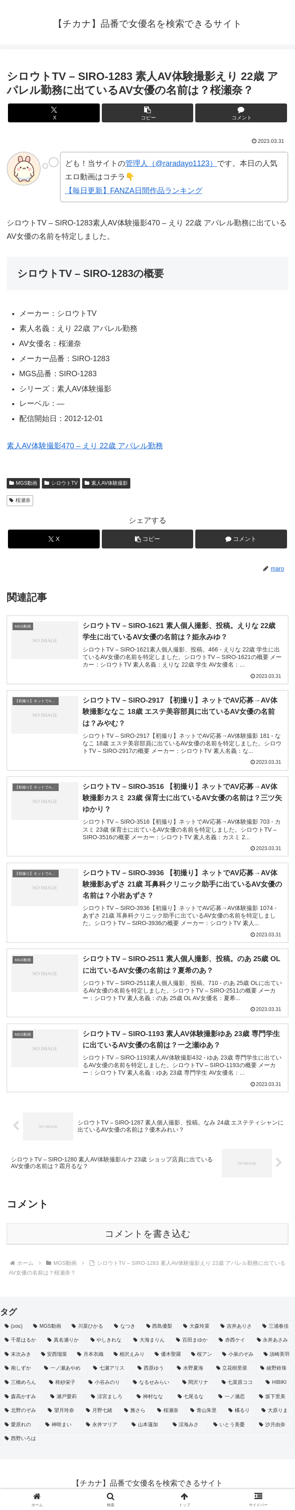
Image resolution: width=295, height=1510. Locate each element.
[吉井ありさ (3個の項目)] (237, 1328)
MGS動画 (23, 483)
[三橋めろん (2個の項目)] (22, 1385)
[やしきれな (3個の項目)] (107, 1343)
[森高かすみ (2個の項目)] (23, 1399)
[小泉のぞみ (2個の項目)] (238, 1357)
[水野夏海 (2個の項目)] (192, 1371)
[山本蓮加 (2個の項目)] (147, 1427)
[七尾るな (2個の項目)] (193, 1399)
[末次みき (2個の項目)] (18, 1357)
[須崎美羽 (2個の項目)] (277, 1357)
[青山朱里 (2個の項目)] (204, 1413)
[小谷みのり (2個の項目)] (106, 1385)
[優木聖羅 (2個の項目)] (168, 1357)
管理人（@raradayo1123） (171, 163)
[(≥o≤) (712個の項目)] (14, 1328)
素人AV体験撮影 (106, 483)
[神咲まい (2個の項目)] (60, 1427)
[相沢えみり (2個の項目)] (130, 1357)
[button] (147, 112)
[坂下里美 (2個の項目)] (274, 1399)
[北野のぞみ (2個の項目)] (21, 1413)
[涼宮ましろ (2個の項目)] (109, 1399)
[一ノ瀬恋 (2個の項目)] (234, 1399)
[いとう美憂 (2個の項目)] (232, 1427)
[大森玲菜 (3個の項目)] (197, 1328)
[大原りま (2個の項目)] (276, 1413)
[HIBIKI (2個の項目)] (278, 1385)
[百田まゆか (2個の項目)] (192, 1343)
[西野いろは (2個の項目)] (147, 1441)
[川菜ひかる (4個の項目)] (88, 1328)
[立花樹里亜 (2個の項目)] (233, 1371)
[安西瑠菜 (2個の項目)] (54, 1357)
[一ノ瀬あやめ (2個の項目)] (64, 1371)
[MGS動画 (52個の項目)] (47, 1328)
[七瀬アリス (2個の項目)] (110, 1371)
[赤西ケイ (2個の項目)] (233, 1343)
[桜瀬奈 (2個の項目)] (169, 1413)
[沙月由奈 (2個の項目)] (274, 1427)
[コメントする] (241, 112)
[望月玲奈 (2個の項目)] (62, 1413)
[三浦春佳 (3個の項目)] (276, 1328)
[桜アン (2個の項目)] (202, 1357)
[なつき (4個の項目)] (125, 1328)
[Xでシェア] (53, 112)
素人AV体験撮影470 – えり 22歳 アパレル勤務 (85, 446)
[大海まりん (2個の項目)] (150, 1343)
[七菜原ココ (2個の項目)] (239, 1385)
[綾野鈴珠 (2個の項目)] (275, 1371)
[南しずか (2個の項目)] (20, 1371)
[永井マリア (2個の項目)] (104, 1427)
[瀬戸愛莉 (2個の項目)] (66, 1399)
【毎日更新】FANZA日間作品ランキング (133, 190)
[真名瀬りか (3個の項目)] (64, 1343)
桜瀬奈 (20, 500)
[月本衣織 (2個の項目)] (90, 1357)
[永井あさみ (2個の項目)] (273, 1343)
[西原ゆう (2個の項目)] (152, 1371)
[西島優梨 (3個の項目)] (160, 1328)
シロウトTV (61, 483)
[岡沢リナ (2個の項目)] (197, 1385)
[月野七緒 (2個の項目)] (100, 1413)
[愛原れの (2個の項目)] (20, 1427)
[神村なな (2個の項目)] (152, 1399)
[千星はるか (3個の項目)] (21, 1343)
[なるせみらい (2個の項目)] (153, 1385)
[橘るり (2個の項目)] (240, 1413)
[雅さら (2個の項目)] (136, 1413)
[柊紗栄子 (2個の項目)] (64, 1385)
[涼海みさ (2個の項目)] (188, 1427)
